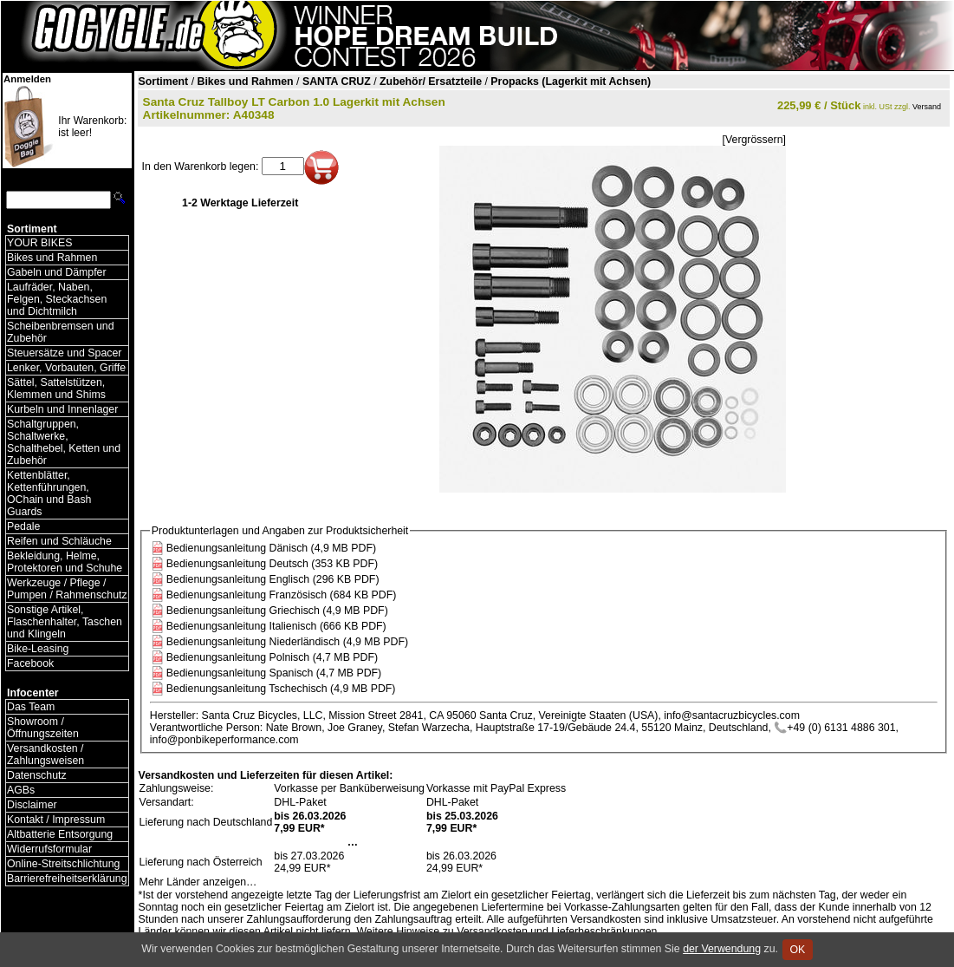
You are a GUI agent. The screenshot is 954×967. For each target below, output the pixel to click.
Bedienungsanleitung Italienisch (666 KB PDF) (276, 626)
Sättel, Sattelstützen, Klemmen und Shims (56, 388)
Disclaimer (32, 805)
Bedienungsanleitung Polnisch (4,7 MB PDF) (272, 657)
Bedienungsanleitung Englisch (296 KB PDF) (273, 579)
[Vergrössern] (754, 140)
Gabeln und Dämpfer (57, 272)
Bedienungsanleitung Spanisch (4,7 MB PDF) (273, 673)
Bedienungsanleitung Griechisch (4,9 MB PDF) (277, 610)
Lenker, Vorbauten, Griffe (66, 368)
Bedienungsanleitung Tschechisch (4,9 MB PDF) (281, 689)
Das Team (31, 707)
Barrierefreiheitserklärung (67, 878)
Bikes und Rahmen (52, 258)
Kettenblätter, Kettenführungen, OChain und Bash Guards (49, 493)
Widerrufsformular (49, 849)
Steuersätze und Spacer (64, 353)
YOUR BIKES (39, 243)
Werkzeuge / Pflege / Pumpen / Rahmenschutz (67, 589)
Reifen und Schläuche (59, 541)
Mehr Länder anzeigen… (198, 882)
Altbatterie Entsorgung (60, 834)
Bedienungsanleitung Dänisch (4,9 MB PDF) (271, 548)
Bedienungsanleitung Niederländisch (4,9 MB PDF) (287, 642)
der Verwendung (722, 949)
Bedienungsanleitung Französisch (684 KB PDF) (281, 595)
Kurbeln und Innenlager (62, 409)
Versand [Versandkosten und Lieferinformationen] (926, 106)
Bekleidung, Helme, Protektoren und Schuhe (64, 562)
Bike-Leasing (37, 649)
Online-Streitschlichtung (63, 864)
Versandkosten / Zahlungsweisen (45, 754)
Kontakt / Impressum (56, 819)
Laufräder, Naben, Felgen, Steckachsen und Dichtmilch (57, 299)
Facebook (30, 663)
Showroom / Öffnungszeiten (43, 727)
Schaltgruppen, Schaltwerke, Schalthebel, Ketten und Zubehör (63, 442)
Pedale (23, 526)
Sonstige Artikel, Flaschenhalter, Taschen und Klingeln (64, 622)
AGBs (21, 790)
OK (797, 950)
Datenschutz (37, 775)
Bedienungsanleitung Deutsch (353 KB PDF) (272, 564)
